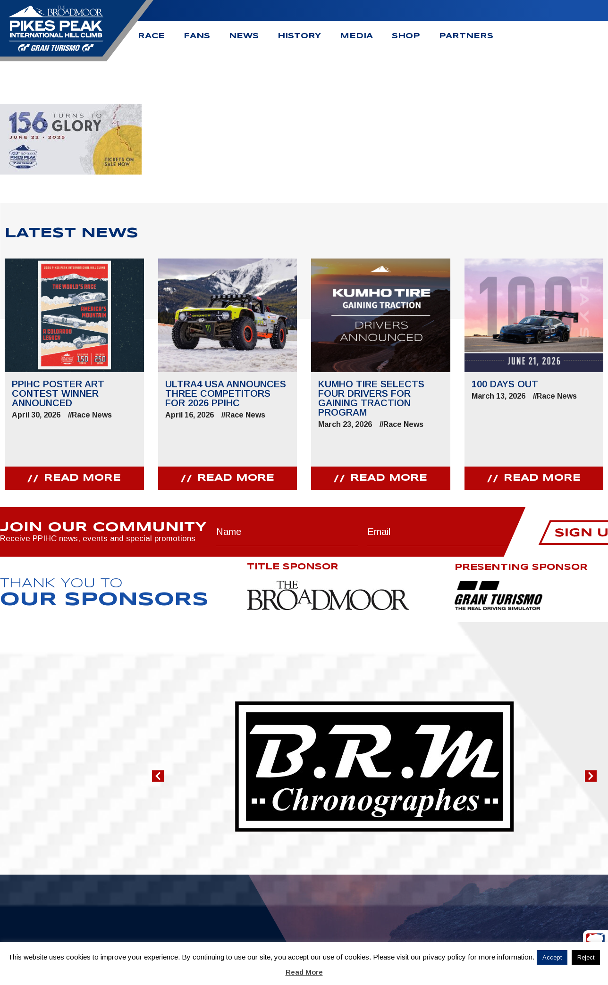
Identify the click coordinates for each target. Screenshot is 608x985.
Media (356, 36)
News (244, 36)
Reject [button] (585, 957)
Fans (197, 36)
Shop (406, 36)
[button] (158, 776)
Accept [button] (552, 957)
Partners (466, 36)
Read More (304, 972)
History (299, 36)
